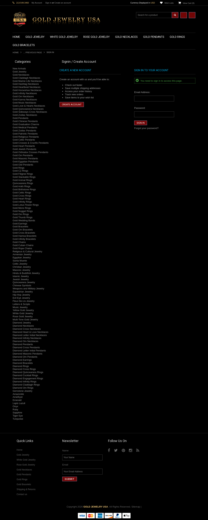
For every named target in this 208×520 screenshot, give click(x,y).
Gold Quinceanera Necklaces (28, 109)
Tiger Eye (18, 415)
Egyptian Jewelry (22, 257)
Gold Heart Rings (22, 198)
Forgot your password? (146, 128)
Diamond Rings (21, 366)
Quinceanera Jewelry (24, 282)
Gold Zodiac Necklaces (25, 115)
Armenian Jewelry (22, 254)
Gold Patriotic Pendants (25, 133)
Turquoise (18, 418)
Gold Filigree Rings (23, 173)
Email (65, 464)
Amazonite (18, 394)
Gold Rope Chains (22, 248)
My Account (37, 3)
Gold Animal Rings (22, 180)
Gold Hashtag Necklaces (26, 84)
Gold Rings (18, 167)
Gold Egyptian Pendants (25, 161)
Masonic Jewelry (21, 270)
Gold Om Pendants (23, 155)
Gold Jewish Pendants (24, 149)
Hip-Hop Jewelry (21, 294)
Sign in (48, 3)
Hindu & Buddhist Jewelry (26, 273)
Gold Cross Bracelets (24, 232)
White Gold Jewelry (23, 313)
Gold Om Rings (21, 214)
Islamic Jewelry (21, 276)
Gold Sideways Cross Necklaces (30, 111)
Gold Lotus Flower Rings (26, 204)
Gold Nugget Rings (23, 211)
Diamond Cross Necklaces (27, 329)
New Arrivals (19, 68)
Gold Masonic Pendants (25, 158)
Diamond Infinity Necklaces (27, 338)
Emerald (17, 400)
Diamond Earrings (22, 360)
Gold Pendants (20, 118)
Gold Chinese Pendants (25, 121)
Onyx (15, 406)
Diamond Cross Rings (24, 369)
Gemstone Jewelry (22, 391)
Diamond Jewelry (22, 322)
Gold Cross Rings (22, 195)
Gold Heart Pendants (24, 146)
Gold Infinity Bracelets (24, 239)
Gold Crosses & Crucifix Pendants (31, 142)
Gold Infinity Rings (22, 201)
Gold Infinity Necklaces (25, 93)
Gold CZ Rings (20, 170)
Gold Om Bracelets (23, 229)
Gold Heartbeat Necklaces (26, 87)
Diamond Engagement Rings (28, 378)
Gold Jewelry (19, 71)
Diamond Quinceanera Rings (28, 372)
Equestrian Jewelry (23, 291)
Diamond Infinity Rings (24, 381)
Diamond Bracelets (23, 363)
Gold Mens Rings (22, 208)
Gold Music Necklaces (24, 102)
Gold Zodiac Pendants (24, 130)
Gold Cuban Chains (23, 245)
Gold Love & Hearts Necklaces (29, 105)
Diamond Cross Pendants (26, 347)
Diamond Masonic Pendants (27, 353)
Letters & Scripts (21, 304)
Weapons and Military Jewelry (28, 288)
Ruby (15, 409)
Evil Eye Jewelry (21, 298)
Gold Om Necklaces (23, 96)
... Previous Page (32, 52)
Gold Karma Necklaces (25, 99)
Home (16, 52)
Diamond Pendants (23, 344)
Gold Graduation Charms (26, 124)
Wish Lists (169, 3)
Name (65, 450)
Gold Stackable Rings (24, 177)
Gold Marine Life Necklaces (27, 81)
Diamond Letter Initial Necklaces (30, 335)
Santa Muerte (20, 260)
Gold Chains (19, 242)
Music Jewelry (20, 307)
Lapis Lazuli (19, 403)
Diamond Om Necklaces (25, 341)
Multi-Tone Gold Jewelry (25, 319)
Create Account (71, 104)
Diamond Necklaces (23, 325)
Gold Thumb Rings (22, 217)
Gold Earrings (20, 223)
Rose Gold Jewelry (23, 316)
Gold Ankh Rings (21, 186)
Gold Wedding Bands (24, 220)
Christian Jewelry (22, 267)
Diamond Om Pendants (25, 356)
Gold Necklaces (21, 74)
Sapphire (17, 412)
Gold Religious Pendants (26, 136)
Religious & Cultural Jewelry (27, 251)
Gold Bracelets (20, 226)
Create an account (62, 3)
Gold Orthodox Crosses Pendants (30, 152)
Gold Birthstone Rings (24, 189)
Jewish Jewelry (21, 279)
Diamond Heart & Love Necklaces (30, 332)
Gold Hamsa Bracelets (24, 235)
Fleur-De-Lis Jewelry (23, 301)
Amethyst (18, 397)
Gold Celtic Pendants (24, 139)
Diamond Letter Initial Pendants (29, 350)
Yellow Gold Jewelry (23, 310)
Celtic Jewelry (20, 263)
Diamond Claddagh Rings (26, 384)
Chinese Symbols (22, 285)
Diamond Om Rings (23, 387)
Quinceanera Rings (23, 183)
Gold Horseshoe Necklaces (27, 90)
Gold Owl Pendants (23, 164)
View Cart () (188, 3)
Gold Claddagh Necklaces (26, 78)
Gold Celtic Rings (22, 192)
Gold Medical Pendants (25, 127)
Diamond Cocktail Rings (25, 375)
